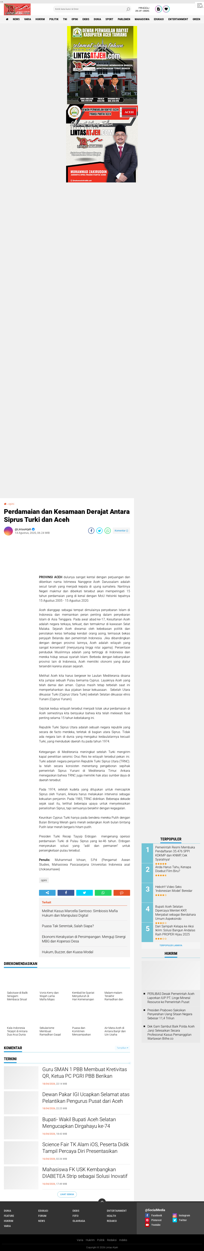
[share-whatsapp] (108, 531)
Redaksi (112, 1240)
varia (27, 19)
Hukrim (90, 1240)
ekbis (85, 19)
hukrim (40, 19)
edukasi (159, 19)
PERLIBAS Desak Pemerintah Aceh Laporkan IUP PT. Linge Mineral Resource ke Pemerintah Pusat (170, 998)
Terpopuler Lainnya (171, 945)
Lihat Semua (67, 1194)
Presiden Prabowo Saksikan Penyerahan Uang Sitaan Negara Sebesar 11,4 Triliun (169, 1014)
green (196, 19)
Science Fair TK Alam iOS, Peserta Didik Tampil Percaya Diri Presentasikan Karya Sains (85, 1151)
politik (54, 19)
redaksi (112, 1220)
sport (109, 19)
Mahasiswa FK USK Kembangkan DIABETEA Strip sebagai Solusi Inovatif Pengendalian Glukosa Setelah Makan (85, 1176)
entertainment (178, 19)
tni (65, 19)
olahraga (79, 1220)
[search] (92, 9)
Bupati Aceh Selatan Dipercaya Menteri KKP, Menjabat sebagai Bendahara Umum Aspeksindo (175, 913)
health (111, 1215)
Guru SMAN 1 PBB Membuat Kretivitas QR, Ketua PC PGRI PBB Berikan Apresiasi (84, 1076)
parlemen (124, 19)
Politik (101, 1240)
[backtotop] (102, 1202)
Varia (80, 1240)
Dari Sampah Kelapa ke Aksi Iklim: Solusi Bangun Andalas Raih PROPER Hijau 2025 (175, 930)
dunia (97, 19)
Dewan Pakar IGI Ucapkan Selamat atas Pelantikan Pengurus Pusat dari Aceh (85, 1097)
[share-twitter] (99, 531)
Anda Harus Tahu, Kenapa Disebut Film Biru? (173, 869)
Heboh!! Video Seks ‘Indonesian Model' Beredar (173, 889)
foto (75, 1215)
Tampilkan (122, 1048)
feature (9, 1215)
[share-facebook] (91, 531)
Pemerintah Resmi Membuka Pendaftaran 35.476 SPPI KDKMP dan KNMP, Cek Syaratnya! (175, 853)
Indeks (123, 1240)
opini (75, 19)
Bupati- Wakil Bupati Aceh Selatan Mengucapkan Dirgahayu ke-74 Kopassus (79, 1126)
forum (42, 1215)
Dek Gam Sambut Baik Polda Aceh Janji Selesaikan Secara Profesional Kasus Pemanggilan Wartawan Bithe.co (171, 1032)
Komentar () (121, 530)
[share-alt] (47, 893)
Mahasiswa (142, 19)
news (16, 19)
